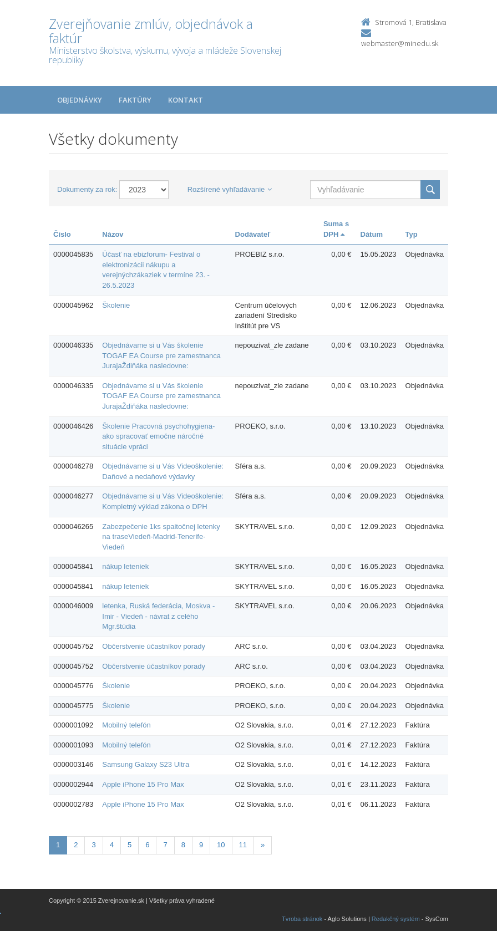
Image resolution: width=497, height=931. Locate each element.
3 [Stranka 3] (93, 845)
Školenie (116, 305)
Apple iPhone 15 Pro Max (143, 784)
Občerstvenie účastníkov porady (153, 646)
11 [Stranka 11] (243, 845)
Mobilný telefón (126, 725)
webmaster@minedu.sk (399, 43)
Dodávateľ (253, 234)
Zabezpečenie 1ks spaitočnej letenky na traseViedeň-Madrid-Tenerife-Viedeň (161, 536)
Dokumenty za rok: (87, 189)
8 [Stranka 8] (183, 845)
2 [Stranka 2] (76, 845)
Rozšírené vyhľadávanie (229, 189)
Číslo (62, 234)
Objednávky (79, 100)
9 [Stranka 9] (201, 845)
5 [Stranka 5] (129, 845)
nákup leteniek (125, 566)
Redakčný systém (396, 918)
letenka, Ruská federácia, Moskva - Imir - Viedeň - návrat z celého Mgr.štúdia (158, 616)
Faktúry (135, 100)
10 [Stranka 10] (221, 845)
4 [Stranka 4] (112, 845)
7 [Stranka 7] (165, 845)
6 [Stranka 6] (147, 845)
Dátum (372, 234)
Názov (112, 234)
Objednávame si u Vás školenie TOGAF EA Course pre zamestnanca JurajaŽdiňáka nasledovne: (161, 355)
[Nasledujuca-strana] (262, 845)
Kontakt (185, 100)
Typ (411, 234)
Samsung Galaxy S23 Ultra (145, 764)
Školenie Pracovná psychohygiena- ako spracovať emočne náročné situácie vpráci (158, 436)
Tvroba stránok (302, 918)
